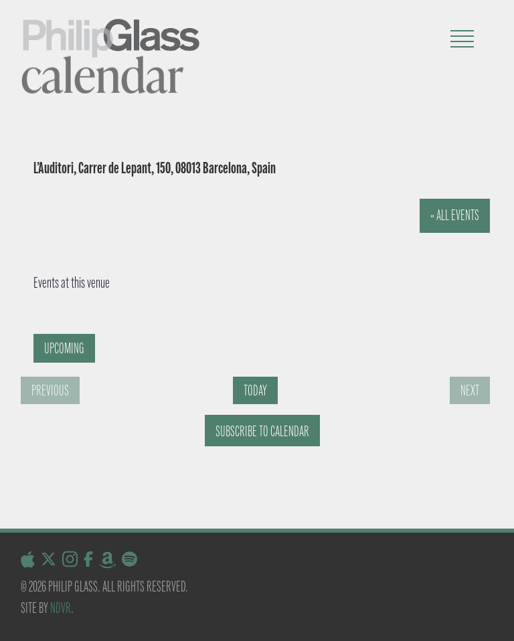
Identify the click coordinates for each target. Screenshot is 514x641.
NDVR (60, 608)
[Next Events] (470, 390)
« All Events (454, 215)
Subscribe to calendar (262, 431)
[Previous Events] (50, 390)
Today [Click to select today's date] (255, 390)
